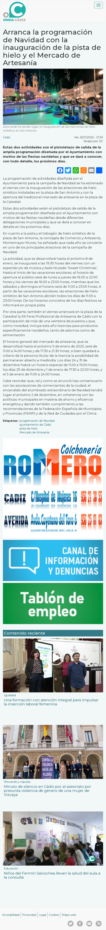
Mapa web (69, 915)
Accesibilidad (10, 915)
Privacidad (29, 915)
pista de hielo (28, 428)
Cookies (54, 915)
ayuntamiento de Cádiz (35, 424)
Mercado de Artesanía (34, 432)
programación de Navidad (37, 421)
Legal (42, 915)
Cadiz (6, 137)
